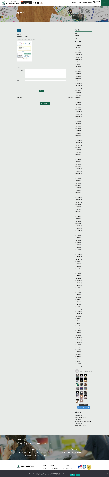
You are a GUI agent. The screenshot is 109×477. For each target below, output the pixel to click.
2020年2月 (77, 221)
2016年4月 (77, 328)
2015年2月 (77, 361)
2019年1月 (77, 252)
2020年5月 (77, 214)
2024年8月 (77, 92)
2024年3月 (77, 104)
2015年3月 (77, 359)
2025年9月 (77, 62)
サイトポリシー (66, 463)
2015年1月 (77, 363)
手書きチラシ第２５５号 (80, 409)
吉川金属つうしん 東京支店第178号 (83, 413)
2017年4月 (77, 299)
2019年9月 (77, 233)
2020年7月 (77, 209)
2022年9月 (77, 147)
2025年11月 (77, 57)
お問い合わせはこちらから (73, 444)
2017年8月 (77, 290)
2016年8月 (77, 318)
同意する (73, 474)
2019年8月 (77, 235)
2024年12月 (77, 83)
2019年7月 (77, 237)
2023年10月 (77, 116)
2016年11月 (77, 311)
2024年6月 (77, 97)
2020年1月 (77, 223)
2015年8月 (77, 347)
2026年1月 (77, 52)
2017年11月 (77, 283)
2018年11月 (77, 256)
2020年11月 (77, 199)
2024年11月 (77, 85)
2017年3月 (77, 302)
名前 (18, 80)
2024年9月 (77, 90)
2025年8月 (77, 64)
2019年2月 (77, 249)
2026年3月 (77, 47)
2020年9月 (77, 204)
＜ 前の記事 (19, 97)
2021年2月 (77, 192)
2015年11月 (77, 340)
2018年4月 (77, 271)
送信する (41, 90)
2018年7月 (77, 264)
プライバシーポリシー (67, 460)
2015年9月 (77, 344)
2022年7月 (77, 152)
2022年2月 (77, 164)
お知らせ (77, 35)
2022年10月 (77, 145)
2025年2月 (77, 78)
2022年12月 (77, 140)
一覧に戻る (45, 103)
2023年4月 (77, 131)
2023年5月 (77, 128)
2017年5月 (77, 297)
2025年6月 (77, 69)
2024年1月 (77, 109)
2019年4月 (77, 245)
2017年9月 (77, 287)
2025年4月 (77, 73)
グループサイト (66, 457)
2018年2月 (77, 275)
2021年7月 (77, 180)
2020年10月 (77, 202)
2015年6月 (77, 351)
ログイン (105, 3)
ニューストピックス (54, 460)
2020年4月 (77, 216)
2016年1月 (77, 335)
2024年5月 (77, 100)
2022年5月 (77, 157)
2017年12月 (77, 280)
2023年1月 (77, 138)
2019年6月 (77, 240)
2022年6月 (77, 154)
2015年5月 (77, 354)
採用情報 (85, 3)
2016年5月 (77, 325)
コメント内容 (20, 70)
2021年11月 (77, 171)
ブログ (76, 38)
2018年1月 (77, 278)
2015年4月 (77, 356)
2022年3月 (77, 161)
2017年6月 (77, 294)
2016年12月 (77, 309)
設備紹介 (79, 3)
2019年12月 (77, 226)
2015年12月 (77, 337)
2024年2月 (77, 107)
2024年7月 (77, 95)
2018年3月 (77, 273)
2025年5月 (77, 71)
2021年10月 (77, 173)
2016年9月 (77, 316)
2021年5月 (77, 185)
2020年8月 (77, 207)
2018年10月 (77, 259)
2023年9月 (77, 119)
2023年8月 (77, 121)
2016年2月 (77, 332)
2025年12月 (77, 54)
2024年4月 (77, 102)
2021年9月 (77, 176)
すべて (76, 33)
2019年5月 (77, 242)
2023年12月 (77, 112)
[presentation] (27, 86)
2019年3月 (77, 247)
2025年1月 (77, 81)
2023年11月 (77, 114)
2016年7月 (77, 321)
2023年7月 (77, 123)
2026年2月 (77, 50)
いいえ (78, 474)
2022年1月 (77, 166)
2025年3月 (77, 76)
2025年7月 (77, 66)
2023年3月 (77, 133)
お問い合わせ (96, 3)
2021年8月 (77, 178)
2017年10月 (77, 285)
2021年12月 (77, 169)
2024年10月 (77, 88)
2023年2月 (77, 135)
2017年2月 (77, 304)
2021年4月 (77, 188)
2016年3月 (77, 330)
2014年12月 (77, 366)
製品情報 (74, 3)
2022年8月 (77, 150)
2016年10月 (77, 313)
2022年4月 (77, 159)
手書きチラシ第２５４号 (80, 417)
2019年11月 (77, 228)
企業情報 (90, 3)
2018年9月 (77, 261)
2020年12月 (77, 197)
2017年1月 (77, 306)
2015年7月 (77, 349)
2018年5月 (77, 268)
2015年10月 (77, 342)
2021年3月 (77, 190)
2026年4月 (77, 45)
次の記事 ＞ (70, 97)
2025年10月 (77, 59)
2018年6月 (77, 266)
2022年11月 (77, 142)
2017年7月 (77, 292)
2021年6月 (77, 183)
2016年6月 (77, 323)
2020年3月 (77, 218)
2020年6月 (77, 211)
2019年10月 (77, 230)
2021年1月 (77, 195)
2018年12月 (77, 254)
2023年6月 (77, 126)
